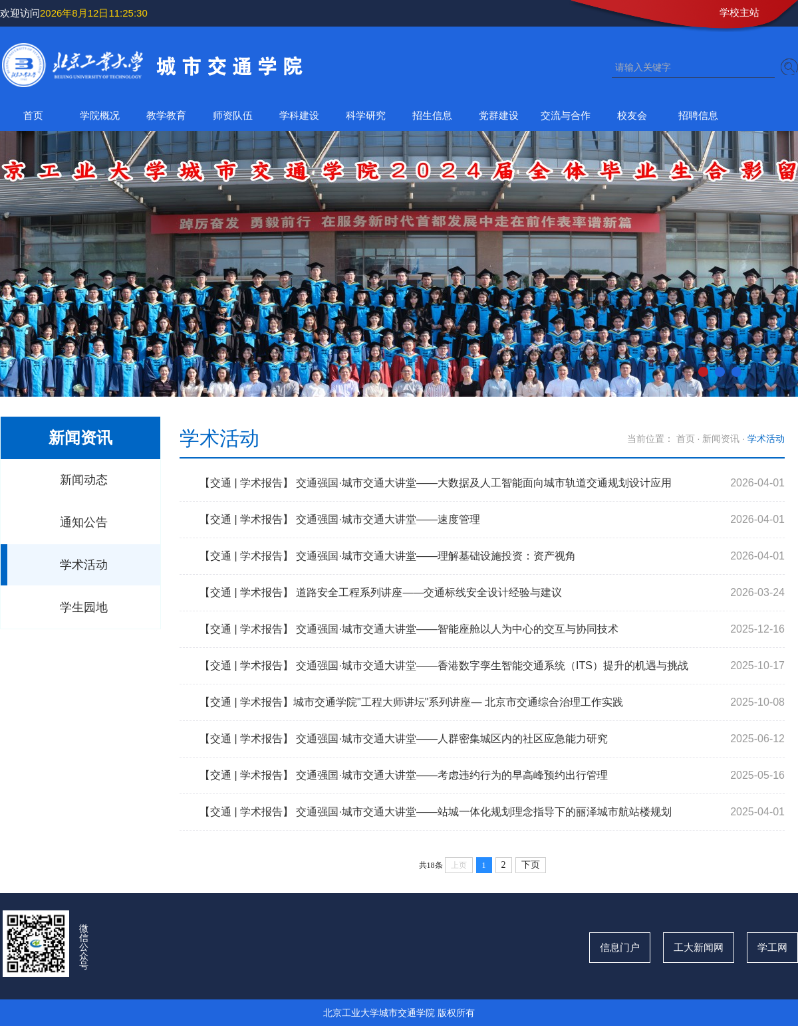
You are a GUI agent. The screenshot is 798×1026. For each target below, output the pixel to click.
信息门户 (620, 947)
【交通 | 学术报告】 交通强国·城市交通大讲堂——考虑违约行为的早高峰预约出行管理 (404, 775)
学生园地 (84, 607)
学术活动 (84, 564)
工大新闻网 (699, 947)
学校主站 (739, 12)
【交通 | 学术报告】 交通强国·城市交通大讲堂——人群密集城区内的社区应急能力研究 (404, 738)
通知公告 (84, 522)
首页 (33, 115)
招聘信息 (698, 115)
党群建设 (499, 115)
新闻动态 (84, 479)
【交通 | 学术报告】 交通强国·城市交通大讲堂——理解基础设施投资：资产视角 (388, 556)
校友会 (632, 115)
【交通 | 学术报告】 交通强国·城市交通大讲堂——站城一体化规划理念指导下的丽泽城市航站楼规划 (436, 811)
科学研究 (366, 115)
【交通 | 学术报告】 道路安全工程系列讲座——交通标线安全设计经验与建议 (381, 592)
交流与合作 (566, 115)
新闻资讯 (720, 438)
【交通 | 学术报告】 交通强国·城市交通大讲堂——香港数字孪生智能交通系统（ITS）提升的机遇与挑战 (444, 665)
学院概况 (100, 115)
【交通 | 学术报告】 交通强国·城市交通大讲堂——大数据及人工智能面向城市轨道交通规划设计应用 (436, 482)
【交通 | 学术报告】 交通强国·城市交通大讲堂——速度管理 (340, 519)
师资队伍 (233, 115)
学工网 (772, 947)
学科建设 (299, 115)
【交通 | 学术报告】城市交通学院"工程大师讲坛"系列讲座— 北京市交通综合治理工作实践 (411, 702)
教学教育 (166, 115)
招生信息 (432, 115)
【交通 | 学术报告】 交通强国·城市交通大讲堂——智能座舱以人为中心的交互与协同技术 (409, 629)
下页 (530, 865)
